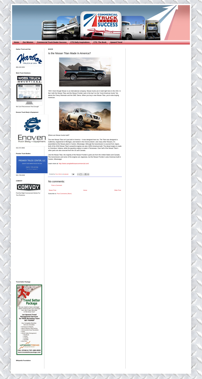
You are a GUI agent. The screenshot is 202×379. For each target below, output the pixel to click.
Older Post (117, 190)
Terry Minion (58, 174)
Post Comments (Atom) (64, 193)
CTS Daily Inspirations (80, 42)
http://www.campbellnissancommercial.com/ (74, 163)
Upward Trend (116, 42)
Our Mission (28, 42)
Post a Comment (56, 185)
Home (16, 42)
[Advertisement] (28, 238)
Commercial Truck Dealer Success (52, 42)
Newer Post (52, 190)
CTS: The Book (99, 42)
